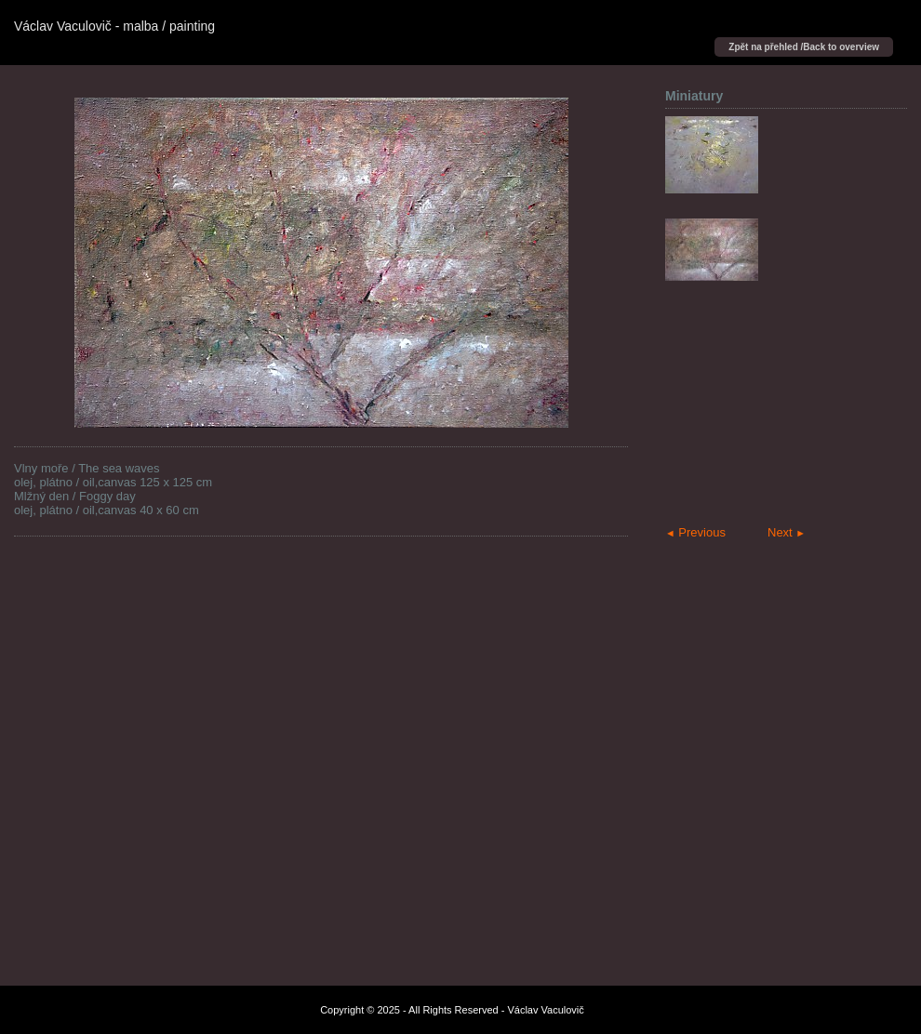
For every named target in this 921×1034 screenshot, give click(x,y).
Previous (695, 532)
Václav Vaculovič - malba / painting (114, 26)
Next (787, 532)
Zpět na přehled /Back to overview (803, 47)
